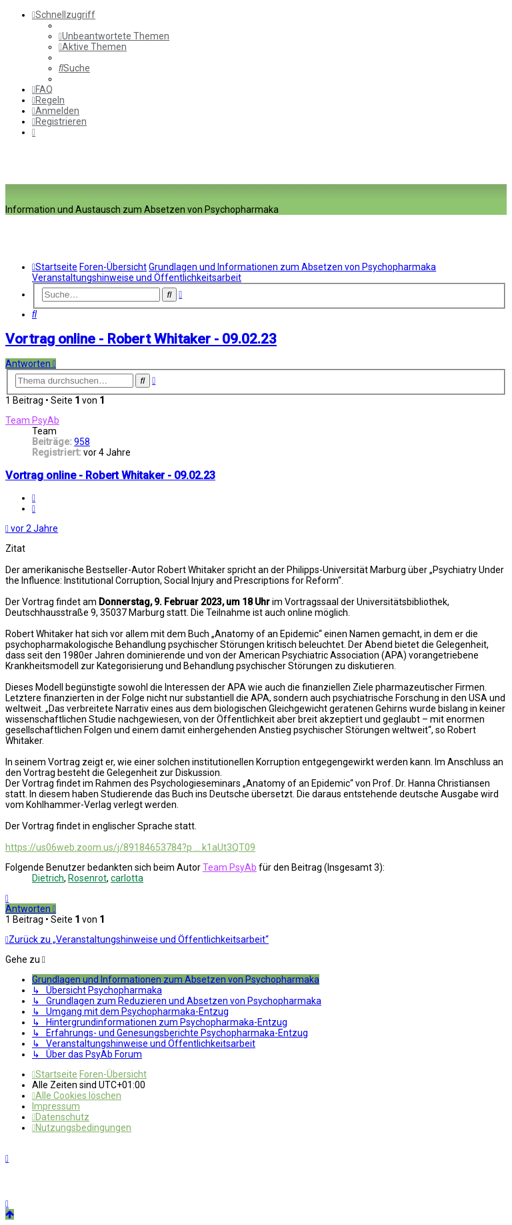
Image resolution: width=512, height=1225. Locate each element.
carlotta (127, 878)
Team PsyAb (32, 420)
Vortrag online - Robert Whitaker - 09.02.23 (141, 339)
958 (82, 441)
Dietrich (48, 878)
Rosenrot (87, 878)
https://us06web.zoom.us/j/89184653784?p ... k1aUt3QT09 (130, 847)
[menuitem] (114, 36)
